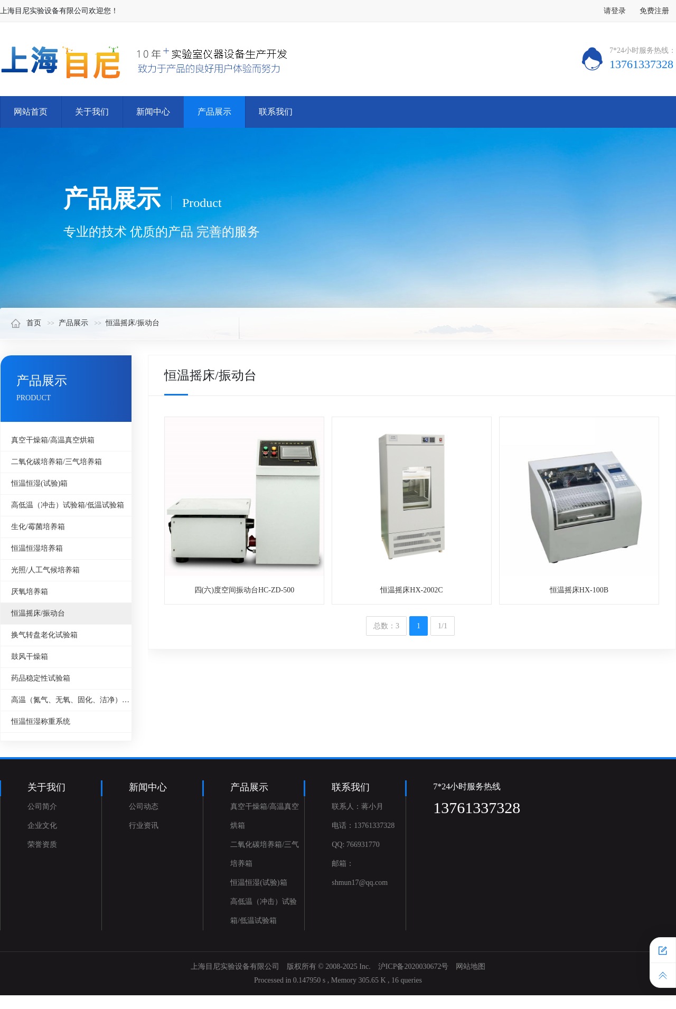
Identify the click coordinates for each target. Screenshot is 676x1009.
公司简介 (42, 806)
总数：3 (386, 626)
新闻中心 (153, 111)
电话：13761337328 (363, 825)
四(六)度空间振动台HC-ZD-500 (244, 590)
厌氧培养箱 (29, 592)
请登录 (615, 11)
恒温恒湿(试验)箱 (39, 483)
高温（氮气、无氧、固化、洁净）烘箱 (71, 700)
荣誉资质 (42, 844)
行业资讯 (143, 825)
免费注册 (654, 11)
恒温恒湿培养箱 (37, 548)
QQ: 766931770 (356, 844)
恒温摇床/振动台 (132, 323)
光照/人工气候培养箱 (45, 570)
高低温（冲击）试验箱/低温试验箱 (67, 505)
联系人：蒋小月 (357, 806)
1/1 (442, 626)
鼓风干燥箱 (29, 657)
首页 (26, 323)
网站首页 (31, 111)
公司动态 (143, 806)
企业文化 (42, 825)
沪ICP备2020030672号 (413, 966)
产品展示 (214, 111)
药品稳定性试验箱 (40, 678)
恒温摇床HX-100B (579, 590)
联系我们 (276, 111)
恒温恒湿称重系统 (40, 721)
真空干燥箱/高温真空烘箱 (53, 440)
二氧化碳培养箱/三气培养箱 (56, 462)
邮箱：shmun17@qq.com (360, 873)
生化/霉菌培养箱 (38, 527)
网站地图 (470, 966)
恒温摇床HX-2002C (411, 590)
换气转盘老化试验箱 (44, 635)
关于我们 (92, 111)
